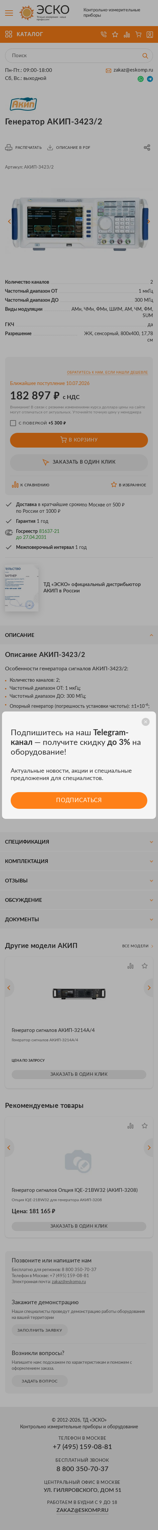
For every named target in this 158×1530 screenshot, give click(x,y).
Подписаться (79, 800)
